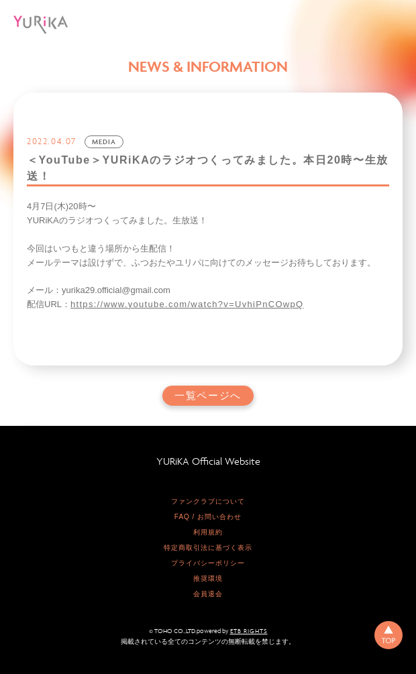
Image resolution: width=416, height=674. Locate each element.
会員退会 (208, 594)
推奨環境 (208, 578)
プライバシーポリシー (208, 563)
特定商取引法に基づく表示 (208, 547)
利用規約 (208, 532)
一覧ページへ (208, 395)
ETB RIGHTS (249, 631)
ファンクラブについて (208, 501)
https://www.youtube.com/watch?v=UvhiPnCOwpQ (186, 304)
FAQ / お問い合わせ (208, 516)
